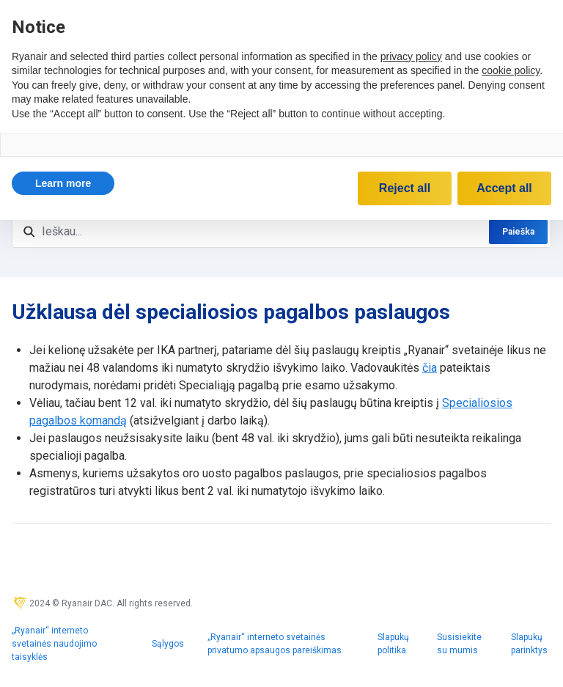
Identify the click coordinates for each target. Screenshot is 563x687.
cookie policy (511, 70)
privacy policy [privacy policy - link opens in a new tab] (411, 56)
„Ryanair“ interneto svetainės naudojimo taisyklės (54, 643)
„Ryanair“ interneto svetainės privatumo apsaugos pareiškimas (274, 643)
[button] (63, 183)
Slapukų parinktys (529, 643)
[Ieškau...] (281, 232)
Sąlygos (168, 644)
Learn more (63, 183)
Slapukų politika (393, 643)
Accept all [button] (504, 188)
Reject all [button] (404, 188)
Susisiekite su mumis (459, 643)
